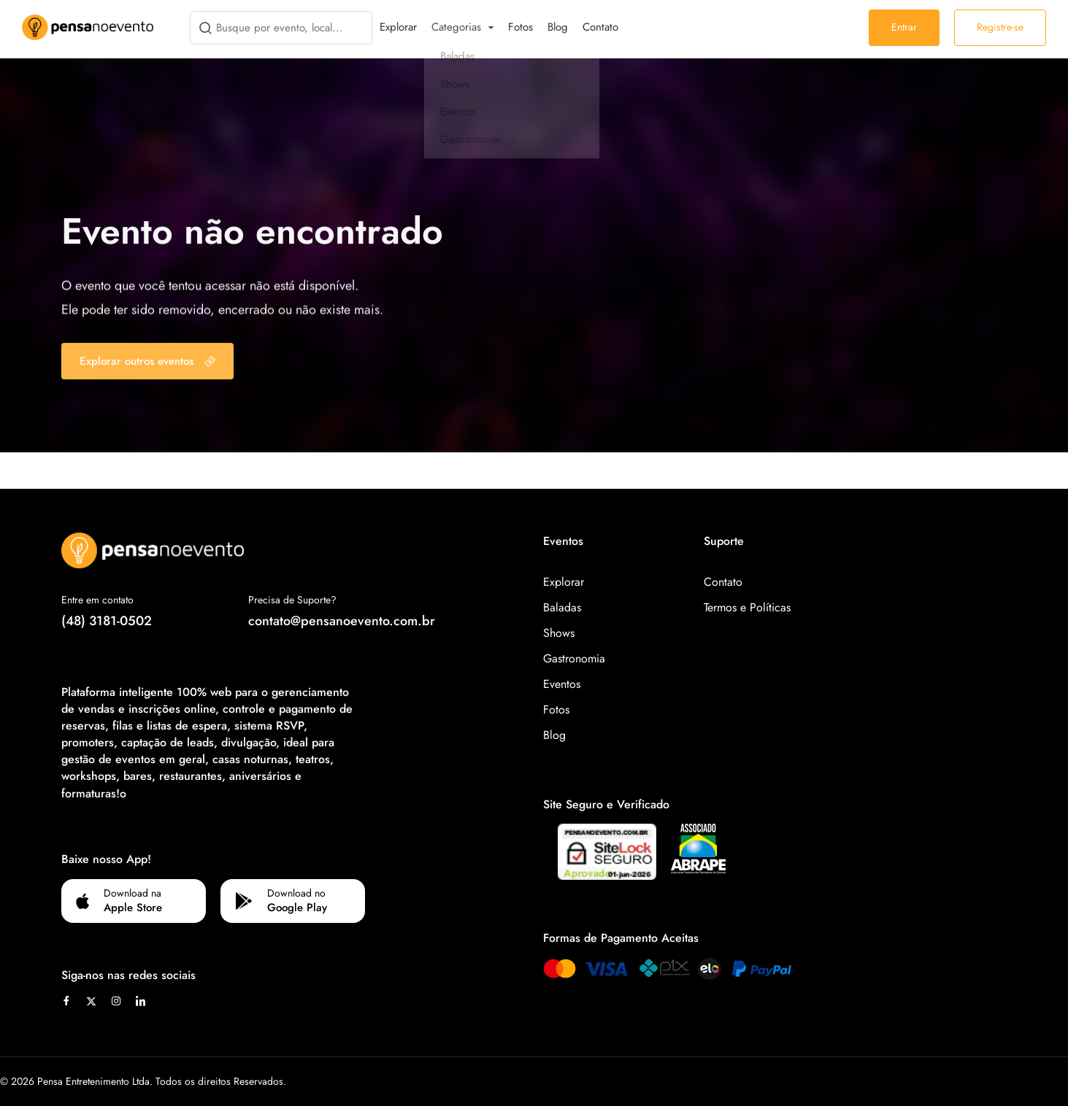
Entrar (904, 27)
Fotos (520, 27)
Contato (600, 27)
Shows (559, 632)
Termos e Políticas (747, 607)
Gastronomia (574, 658)
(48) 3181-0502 (106, 620)
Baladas (562, 607)
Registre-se (1000, 27)
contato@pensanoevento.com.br (341, 620)
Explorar (398, 27)
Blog (558, 27)
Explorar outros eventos (147, 361)
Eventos (561, 684)
